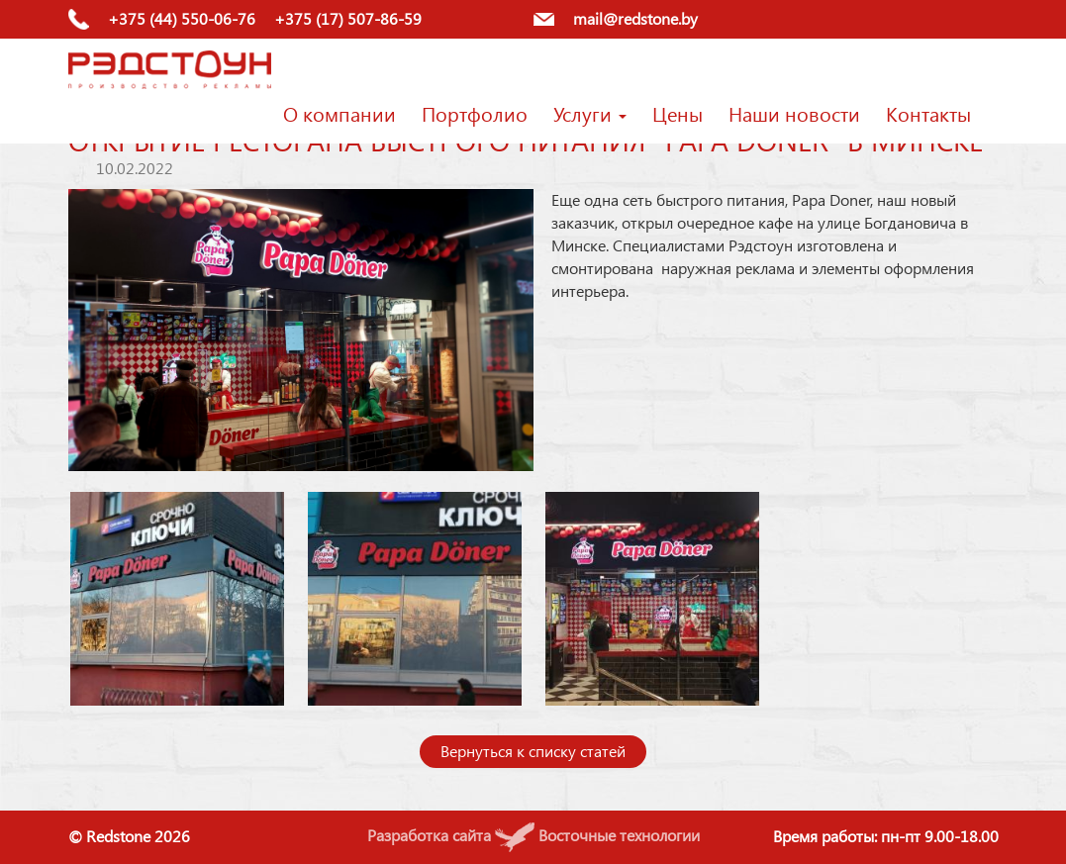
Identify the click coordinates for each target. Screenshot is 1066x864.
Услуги (590, 113)
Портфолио (475, 113)
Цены (677, 113)
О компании (339, 113)
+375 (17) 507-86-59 (348, 18)
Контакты (928, 113)
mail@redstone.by (635, 18)
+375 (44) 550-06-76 (181, 18)
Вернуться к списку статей (533, 750)
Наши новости (794, 113)
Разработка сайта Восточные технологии (533, 834)
